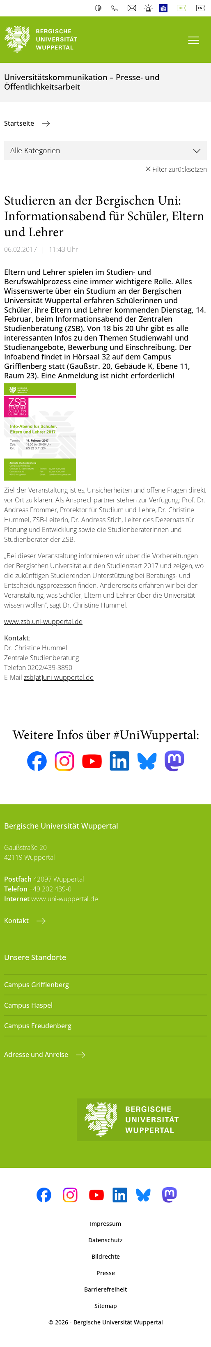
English (202, 8)
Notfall (149, 8)
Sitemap (105, 1306)
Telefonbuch (116, 8)
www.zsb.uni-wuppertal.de (43, 621)
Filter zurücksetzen (179, 169)
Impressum (105, 1223)
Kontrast (100, 8)
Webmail (133, 8)
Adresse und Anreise (37, 1054)
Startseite (20, 123)
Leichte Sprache (165, 8)
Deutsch (183, 8)
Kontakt (17, 920)
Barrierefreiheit (105, 1289)
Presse (105, 1273)
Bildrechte (106, 1256)
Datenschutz (105, 1240)
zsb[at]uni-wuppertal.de (59, 677)
